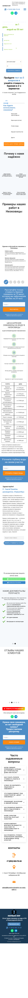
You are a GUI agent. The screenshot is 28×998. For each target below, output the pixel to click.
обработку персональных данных (14, 315)
